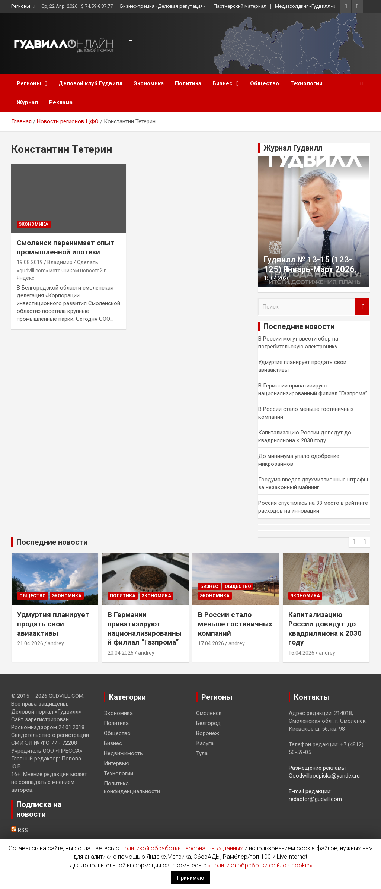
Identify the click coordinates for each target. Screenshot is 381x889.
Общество (264, 83)
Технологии (306, 83)
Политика (188, 83)
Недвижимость (123, 753)
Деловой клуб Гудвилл (90, 83)
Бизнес (222, 83)
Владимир (60, 262)
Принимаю (190, 878)
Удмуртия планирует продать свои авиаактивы (53, 623)
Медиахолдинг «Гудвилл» (304, 6)
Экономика (149, 83)
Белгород (208, 723)
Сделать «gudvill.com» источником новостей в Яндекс (62, 270)
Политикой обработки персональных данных (182, 848)
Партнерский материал (240, 6)
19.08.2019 (30, 262)
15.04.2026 (277, 278)
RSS (19, 830)
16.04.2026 (301, 653)
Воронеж (207, 733)
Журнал (27, 102)
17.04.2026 (211, 643)
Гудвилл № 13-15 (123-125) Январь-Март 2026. (310, 264)
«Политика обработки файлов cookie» (260, 865)
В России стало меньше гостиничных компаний (235, 623)
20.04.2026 (121, 653)
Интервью (116, 763)
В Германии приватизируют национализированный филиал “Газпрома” (145, 628)
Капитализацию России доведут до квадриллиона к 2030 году (325, 628)
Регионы (20, 6)
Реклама (61, 102)
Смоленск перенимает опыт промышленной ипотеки (66, 247)
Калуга (205, 743)
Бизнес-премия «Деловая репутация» (162, 6)
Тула (202, 753)
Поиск (362, 306)
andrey (56, 643)
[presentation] (354, 542)
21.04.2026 (30, 643)
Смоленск (209, 713)
